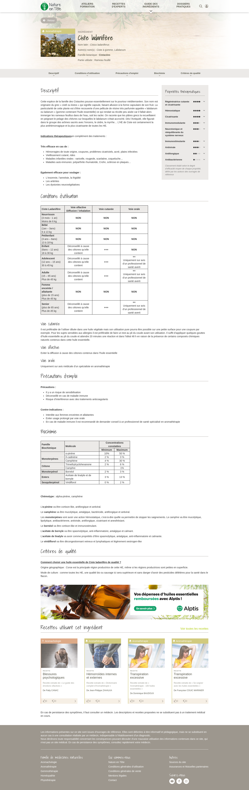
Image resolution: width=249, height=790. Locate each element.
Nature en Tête (116, 762)
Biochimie (159, 73)
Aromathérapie (49, 766)
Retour (49, 20)
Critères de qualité (190, 73)
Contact (112, 780)
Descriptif (54, 73)
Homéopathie (48, 775)
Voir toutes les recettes (194, 628)
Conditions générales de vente (124, 771)
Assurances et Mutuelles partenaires (188, 766)
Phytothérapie (48, 780)
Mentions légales (117, 775)
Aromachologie (49, 762)
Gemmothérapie (49, 771)
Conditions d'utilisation (87, 73)
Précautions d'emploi (127, 73)
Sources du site (177, 762)
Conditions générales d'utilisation (126, 766)
